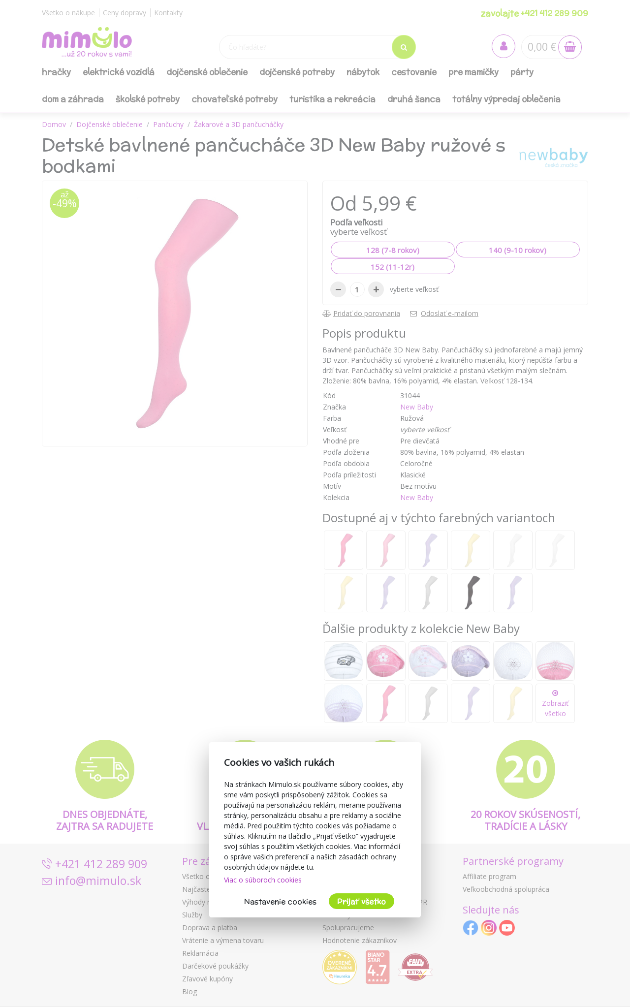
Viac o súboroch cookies (263, 879)
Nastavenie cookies (280, 901)
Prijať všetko (361, 901)
